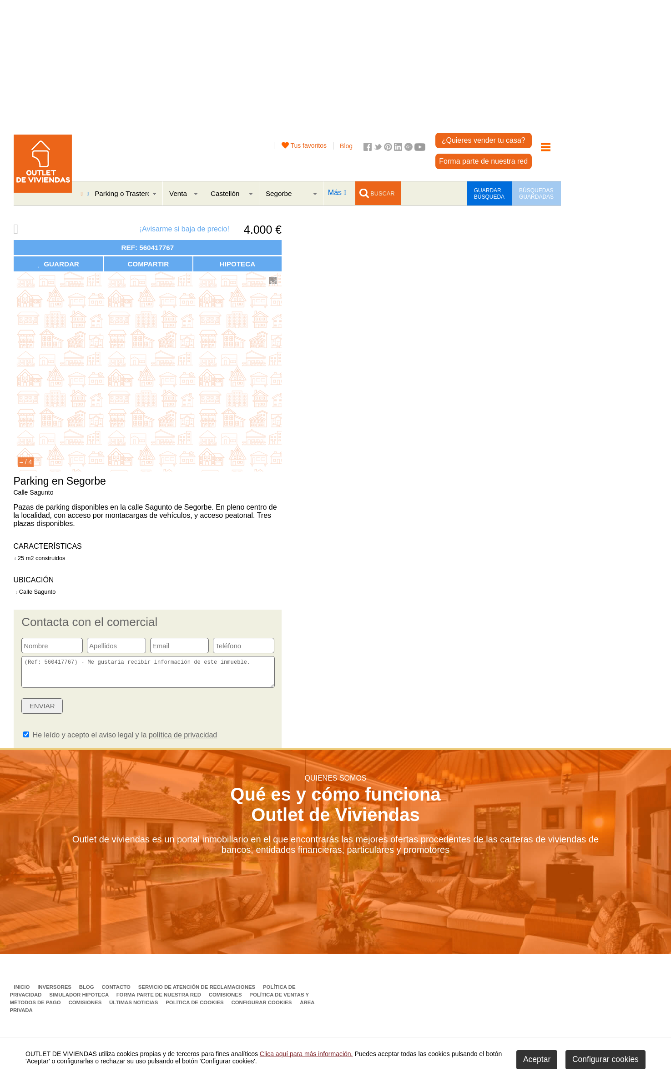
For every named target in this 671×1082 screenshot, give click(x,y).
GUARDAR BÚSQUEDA (489, 193)
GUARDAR (58, 264)
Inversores (55, 992)
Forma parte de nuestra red (483, 161)
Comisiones (226, 1000)
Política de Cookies (195, 1008)
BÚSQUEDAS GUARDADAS (536, 193)
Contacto (116, 992)
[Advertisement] (288, 63)
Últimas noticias (134, 1008)
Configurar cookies (262, 1008)
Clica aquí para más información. (306, 1053)
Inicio (22, 992)
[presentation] (205, 714)
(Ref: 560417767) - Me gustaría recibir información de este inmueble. (147, 674)
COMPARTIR (148, 264)
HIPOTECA (237, 264)
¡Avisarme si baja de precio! (184, 229)
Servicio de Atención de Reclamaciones (197, 992)
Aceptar (536, 1059)
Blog (346, 146)
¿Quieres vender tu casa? (483, 140)
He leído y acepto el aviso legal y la (120, 740)
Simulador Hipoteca (79, 1000)
